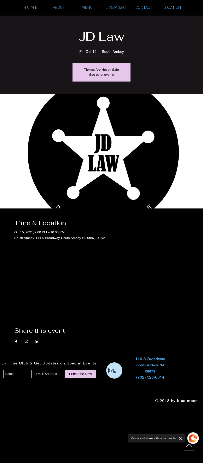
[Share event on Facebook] (16, 341)
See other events (101, 75)
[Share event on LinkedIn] (37, 341)
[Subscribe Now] (80, 374)
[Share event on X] (26, 341)
